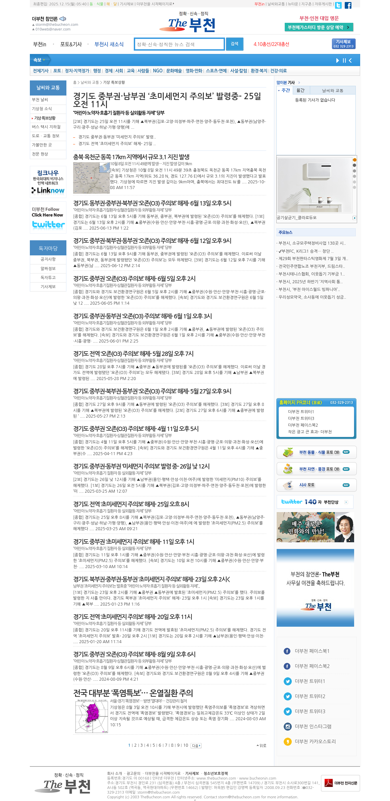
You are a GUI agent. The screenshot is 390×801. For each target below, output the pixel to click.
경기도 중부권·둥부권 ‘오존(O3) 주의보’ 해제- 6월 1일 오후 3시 (142, 316)
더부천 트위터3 (301, 419)
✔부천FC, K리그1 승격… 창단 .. (306, 251)
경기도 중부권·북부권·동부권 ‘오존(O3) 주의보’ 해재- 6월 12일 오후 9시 (152, 241)
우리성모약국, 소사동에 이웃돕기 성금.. (312, 297)
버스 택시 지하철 (46, 127)
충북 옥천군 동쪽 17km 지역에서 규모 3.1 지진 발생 (131, 157)
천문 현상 (40, 154)
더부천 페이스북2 (303, 425)
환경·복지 (259, 71)
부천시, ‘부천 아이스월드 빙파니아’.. (309, 290)
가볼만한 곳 (42, 145)
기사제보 (126, 4)
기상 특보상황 (44, 118)
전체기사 (40, 71)
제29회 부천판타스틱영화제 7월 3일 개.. (313, 259)
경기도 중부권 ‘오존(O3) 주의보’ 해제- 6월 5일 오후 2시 (134, 279)
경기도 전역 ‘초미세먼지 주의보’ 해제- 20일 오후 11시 (132, 617)
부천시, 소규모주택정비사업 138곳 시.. (312, 243)
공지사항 (48, 259)
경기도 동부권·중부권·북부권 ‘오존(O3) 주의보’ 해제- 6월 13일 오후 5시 (152, 203)
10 (185, 745)
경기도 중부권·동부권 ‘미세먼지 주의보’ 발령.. (117, 137)
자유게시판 (323, 4)
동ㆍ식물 (96, 4)
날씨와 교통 (332, 90)
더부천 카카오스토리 (315, 741)
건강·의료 (278, 71)
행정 (97, 71)
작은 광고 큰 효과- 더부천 (310, 432)
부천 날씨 (40, 100)
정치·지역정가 (77, 71)
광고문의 (133, 774)
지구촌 (306, 4)
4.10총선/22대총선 (271, 44)
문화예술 (174, 71)
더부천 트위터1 (301, 412)
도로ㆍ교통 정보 (45, 136)
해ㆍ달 (111, 4)
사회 (119, 71)
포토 (57, 71)
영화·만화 (193, 71)
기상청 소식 (42, 109)
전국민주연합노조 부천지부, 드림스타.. (312, 266)
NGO (157, 71)
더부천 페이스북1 (312, 651)
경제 (108, 71)
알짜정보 (48, 269)
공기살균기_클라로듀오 (297, 218)
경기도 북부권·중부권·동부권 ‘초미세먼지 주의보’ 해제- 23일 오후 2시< (151, 579)
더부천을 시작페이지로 (155, 4)
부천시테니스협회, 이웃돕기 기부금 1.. (312, 274)
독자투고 (48, 278)
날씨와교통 (276, 4)
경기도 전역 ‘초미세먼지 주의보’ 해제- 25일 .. (117, 144)
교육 (130, 71)
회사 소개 (114, 774)
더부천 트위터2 (310, 696)
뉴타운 (293, 4)
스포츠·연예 (216, 71)
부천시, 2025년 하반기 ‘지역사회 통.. (311, 282)
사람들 (143, 71)
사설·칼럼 (238, 71)
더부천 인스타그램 (313, 726)
